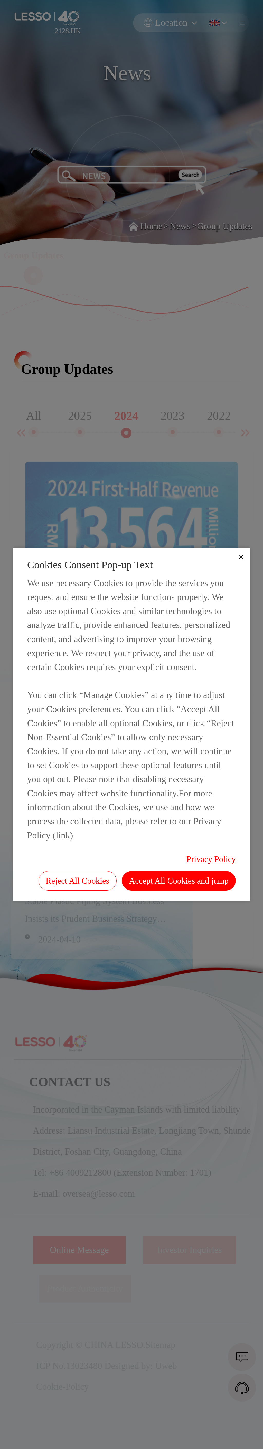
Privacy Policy (211, 859)
